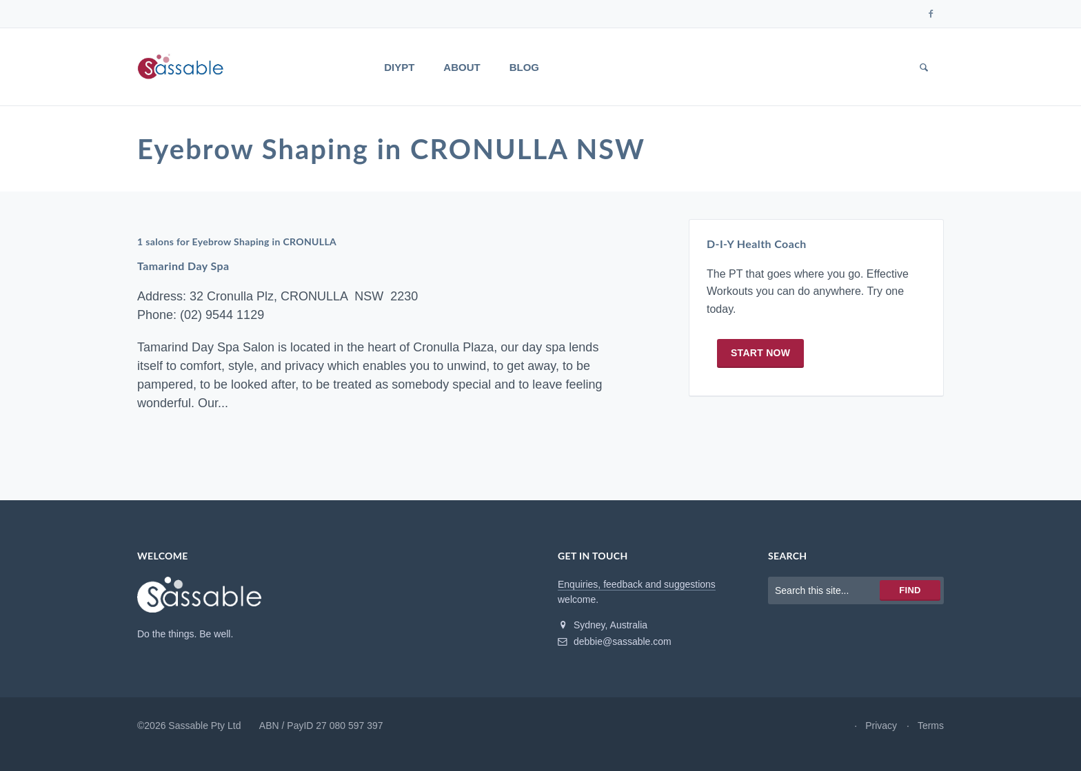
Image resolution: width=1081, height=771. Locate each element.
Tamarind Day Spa (183, 265)
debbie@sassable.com (614, 641)
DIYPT (399, 67)
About (461, 67)
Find (909, 590)
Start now (760, 352)
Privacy (881, 725)
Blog (524, 67)
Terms (931, 725)
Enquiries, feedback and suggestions (637, 584)
